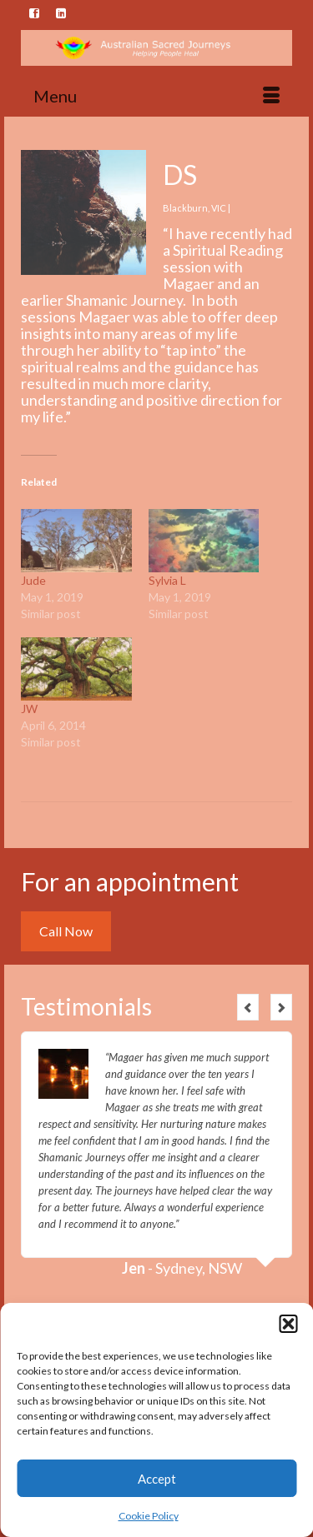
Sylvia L (167, 580)
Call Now (66, 931)
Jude (33, 580)
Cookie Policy (149, 1516)
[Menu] (156, 96)
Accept (157, 1478)
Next (281, 1007)
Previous (248, 1007)
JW (29, 708)
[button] (288, 1323)
